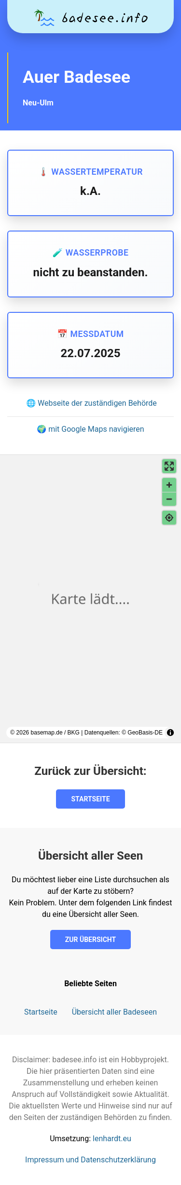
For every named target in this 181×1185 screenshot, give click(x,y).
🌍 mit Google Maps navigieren (90, 429)
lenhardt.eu (112, 1138)
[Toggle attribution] (170, 732)
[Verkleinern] (169, 499)
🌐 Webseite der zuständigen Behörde (91, 403)
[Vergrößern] (169, 485)
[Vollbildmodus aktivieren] (169, 466)
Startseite (90, 799)
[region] (90, 598)
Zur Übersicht (90, 939)
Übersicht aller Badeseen (114, 1012)
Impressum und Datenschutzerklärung (90, 1159)
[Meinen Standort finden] (169, 518)
